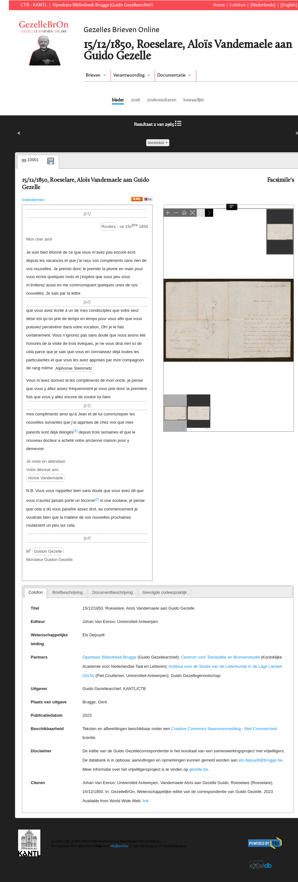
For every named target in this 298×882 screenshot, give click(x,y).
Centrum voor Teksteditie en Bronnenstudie (220, 657)
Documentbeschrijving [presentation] (112, 592)
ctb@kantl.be (119, 846)
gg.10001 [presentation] (30, 159)
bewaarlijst (193, 100)
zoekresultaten (161, 100)
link (146, 800)
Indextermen (33, 199)
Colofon (238, 5)
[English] (289, 5)
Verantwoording (129, 75)
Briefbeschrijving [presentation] (67, 592)
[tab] (38, 162)
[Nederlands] (262, 5)
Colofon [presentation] (36, 592)
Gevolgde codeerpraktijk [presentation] (164, 592)
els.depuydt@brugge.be (260, 760)
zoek (135, 100)
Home (219, 5)
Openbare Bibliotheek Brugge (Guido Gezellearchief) (102, 5)
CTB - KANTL (34, 5)
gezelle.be (198, 769)
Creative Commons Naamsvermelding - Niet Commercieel (224, 728)
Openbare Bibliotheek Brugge (109, 657)
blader (118, 100)
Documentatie (171, 75)
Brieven (93, 75)
